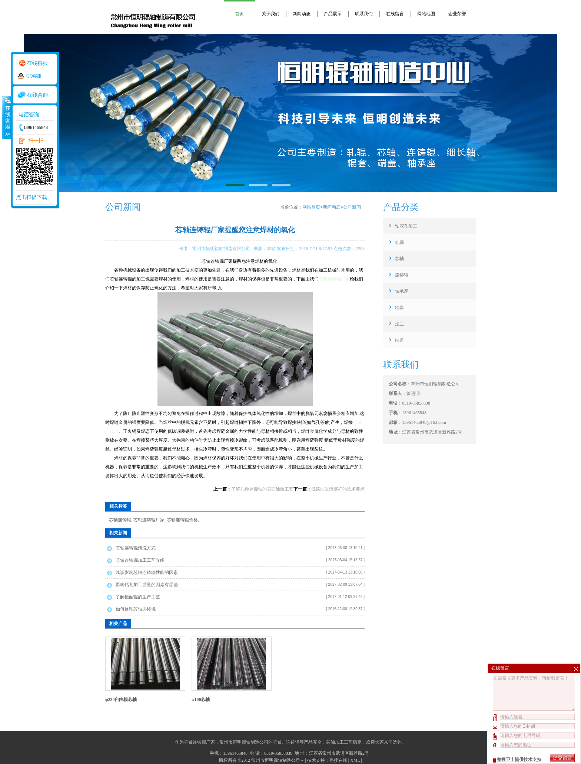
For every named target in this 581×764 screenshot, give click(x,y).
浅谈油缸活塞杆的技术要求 (338, 489)
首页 (239, 13)
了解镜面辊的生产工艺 (138, 596)
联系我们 (364, 13)
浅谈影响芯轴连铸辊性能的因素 (147, 572)
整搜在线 (338, 760)
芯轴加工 (335, 742)
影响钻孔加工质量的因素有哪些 (147, 584)
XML (355, 760)
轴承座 (401, 291)
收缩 (6, 117)
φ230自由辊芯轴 (121, 699)
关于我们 (270, 13)
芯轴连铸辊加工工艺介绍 (140, 560)
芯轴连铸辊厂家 (149, 519)
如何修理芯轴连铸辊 (136, 609)
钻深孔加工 (406, 226)
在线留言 (395, 13)
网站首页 (311, 207)
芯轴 (399, 258)
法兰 (399, 323)
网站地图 (426, 13)
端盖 (399, 340)
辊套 (399, 307)
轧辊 (399, 242)
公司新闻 (352, 207)
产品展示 (333, 13)
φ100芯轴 (201, 699)
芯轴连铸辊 (120, 519)
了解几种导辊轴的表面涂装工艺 (262, 489)
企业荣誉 (457, 13)
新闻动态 (302, 13)
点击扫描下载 (31, 197)
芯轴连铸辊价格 (182, 519)
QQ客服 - (35, 76)
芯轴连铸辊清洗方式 (136, 548)
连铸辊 (401, 275)
